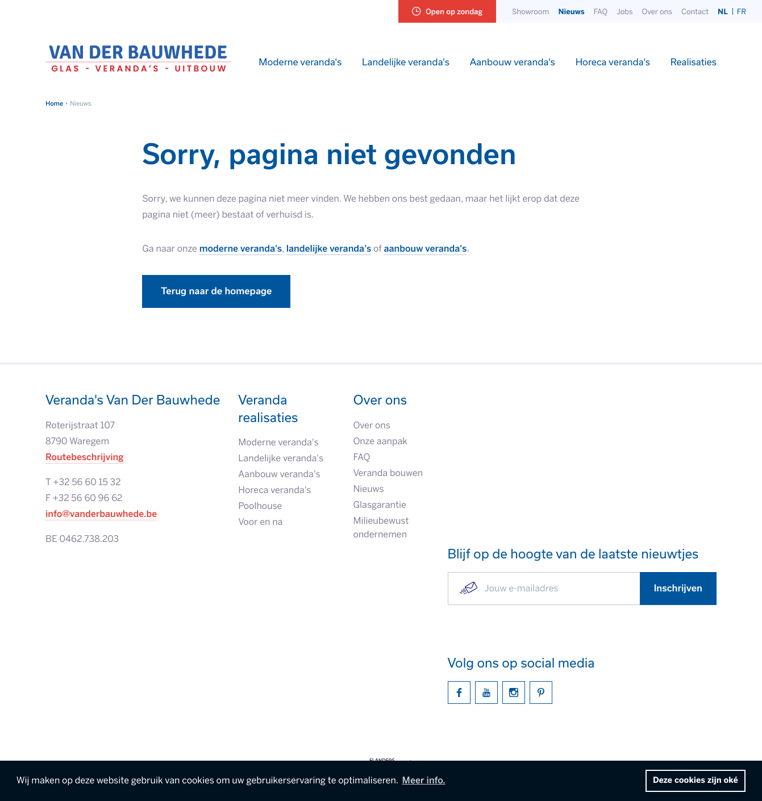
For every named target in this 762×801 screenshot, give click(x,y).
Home (54, 103)
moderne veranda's (240, 249)
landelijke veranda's (329, 249)
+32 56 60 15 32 (86, 482)
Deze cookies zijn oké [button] (695, 780)
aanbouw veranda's (425, 249)
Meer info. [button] (423, 780)
